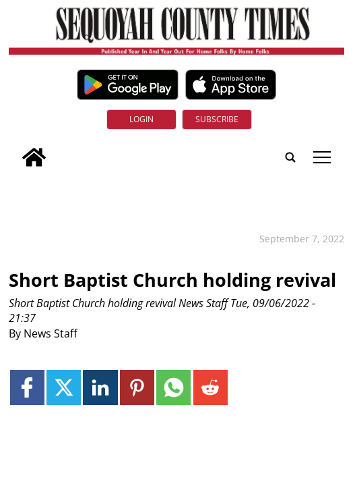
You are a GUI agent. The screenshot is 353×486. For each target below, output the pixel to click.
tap (322, 157)
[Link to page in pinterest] (137, 387)
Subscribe (216, 119)
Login (141, 119)
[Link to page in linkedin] (100, 387)
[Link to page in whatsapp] (173, 387)
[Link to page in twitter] (63, 387)
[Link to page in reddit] (210, 387)
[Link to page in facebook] (27, 387)
